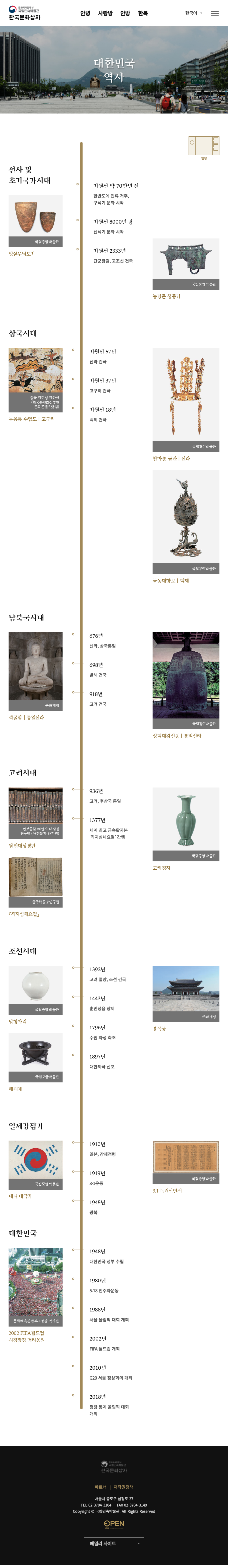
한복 (143, 13)
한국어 (191, 13)
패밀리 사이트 (103, 1543)
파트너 (101, 1487)
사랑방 (105, 13)
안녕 (85, 13)
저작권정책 (123, 1487)
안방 (125, 13)
